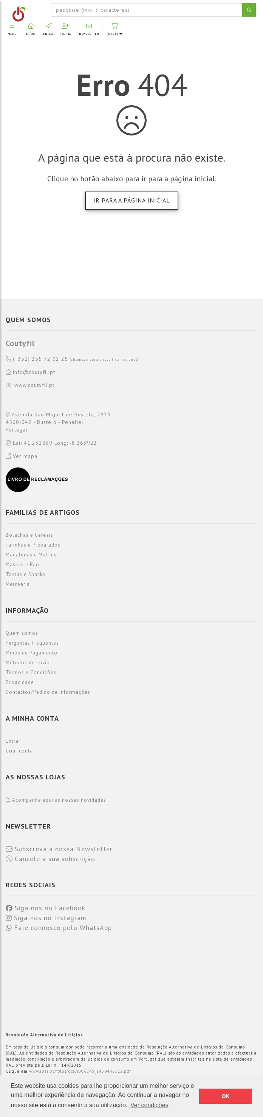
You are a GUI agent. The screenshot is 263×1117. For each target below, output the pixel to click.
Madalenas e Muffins (31, 554)
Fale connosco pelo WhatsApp (59, 928)
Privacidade (20, 682)
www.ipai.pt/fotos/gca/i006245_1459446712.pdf (80, 1071)
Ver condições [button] (149, 1105)
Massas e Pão (22, 564)
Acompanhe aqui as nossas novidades (56, 800)
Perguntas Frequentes (32, 643)
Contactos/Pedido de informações (48, 692)
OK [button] (225, 1096)
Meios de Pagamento (31, 653)
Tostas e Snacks (25, 574)
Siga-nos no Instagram (46, 918)
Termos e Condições (31, 672)
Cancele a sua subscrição (50, 859)
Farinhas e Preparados (33, 545)
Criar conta (19, 751)
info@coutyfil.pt (30, 372)
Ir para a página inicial (131, 200)
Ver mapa (21, 456)
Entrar (13, 741)
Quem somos (22, 633)
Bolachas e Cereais (29, 535)
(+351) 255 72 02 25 (72, 359)
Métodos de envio (28, 662)
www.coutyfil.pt (30, 385)
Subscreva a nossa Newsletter (59, 849)
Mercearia (18, 584)
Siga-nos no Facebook (45, 908)
